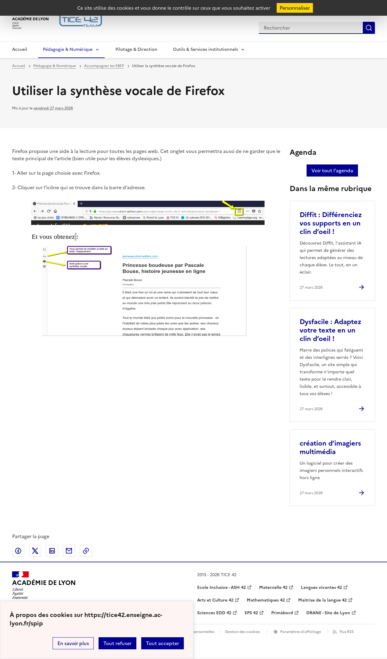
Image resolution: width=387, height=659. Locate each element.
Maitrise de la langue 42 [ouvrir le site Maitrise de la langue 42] (322, 600)
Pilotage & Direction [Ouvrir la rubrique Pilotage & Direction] (136, 49)
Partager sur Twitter (35, 551)
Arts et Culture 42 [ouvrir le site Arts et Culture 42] (215, 600)
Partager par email (69, 551)
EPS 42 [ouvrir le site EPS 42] (251, 613)
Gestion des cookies (242, 632)
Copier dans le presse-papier (86, 551)
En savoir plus (73, 643)
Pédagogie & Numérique (68, 49)
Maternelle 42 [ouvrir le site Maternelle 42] (273, 587)
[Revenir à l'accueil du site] (44, 585)
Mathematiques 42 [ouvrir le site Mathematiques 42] (266, 600)
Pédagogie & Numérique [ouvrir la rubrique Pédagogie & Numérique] (54, 66)
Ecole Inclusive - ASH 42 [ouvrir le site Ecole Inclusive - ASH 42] (221, 587)
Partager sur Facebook (18, 551)
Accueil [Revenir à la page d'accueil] (19, 49)
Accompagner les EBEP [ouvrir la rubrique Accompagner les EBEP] (104, 66)
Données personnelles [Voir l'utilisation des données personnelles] (195, 632)
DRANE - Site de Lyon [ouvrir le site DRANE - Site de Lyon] (328, 613)
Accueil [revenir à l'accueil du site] (18, 66)
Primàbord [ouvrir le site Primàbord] (282, 613)
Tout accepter (162, 643)
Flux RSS (347, 632)
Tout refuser (117, 643)
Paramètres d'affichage (300, 632)
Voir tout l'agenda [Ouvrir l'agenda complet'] (332, 170)
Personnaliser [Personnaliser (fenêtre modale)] (295, 7)
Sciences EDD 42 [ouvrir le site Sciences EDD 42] (214, 613)
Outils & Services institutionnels (205, 49)
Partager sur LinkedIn (52, 551)
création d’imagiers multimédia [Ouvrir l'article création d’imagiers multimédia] (330, 447)
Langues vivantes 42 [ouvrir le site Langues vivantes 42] (321, 587)
